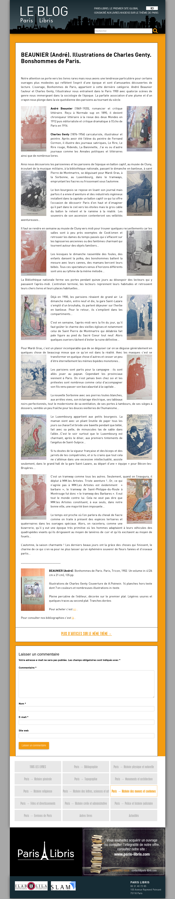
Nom (21, 703)
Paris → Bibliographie (86, 767)
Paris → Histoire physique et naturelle (134, 767)
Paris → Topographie (85, 779)
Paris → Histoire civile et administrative (86, 803)
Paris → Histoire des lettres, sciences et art (86, 791)
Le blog (43, 16)
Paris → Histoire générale (38, 779)
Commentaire (27, 667)
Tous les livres (38, 767)
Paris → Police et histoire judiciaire (134, 803)
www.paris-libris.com (132, 855)
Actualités (134, 815)
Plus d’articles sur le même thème (86, 633)
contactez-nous (120, 870)
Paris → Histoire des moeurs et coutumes (134, 791)
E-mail (22, 717)
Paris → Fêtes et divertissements (37, 803)
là (73, 618)
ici (74, 609)
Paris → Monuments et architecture (134, 779)
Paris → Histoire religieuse (37, 791)
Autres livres (85, 815)
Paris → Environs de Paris (38, 815)
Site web (24, 730)
